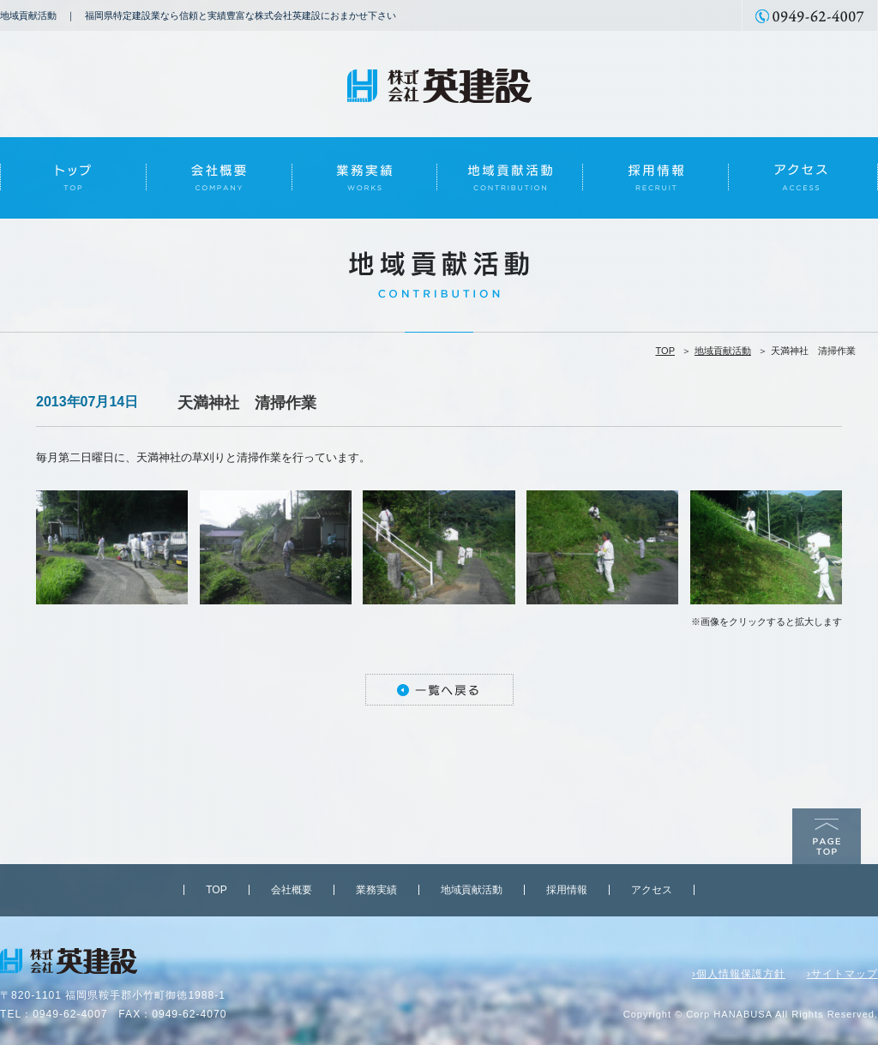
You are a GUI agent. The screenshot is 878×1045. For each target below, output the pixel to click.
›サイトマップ (842, 974)
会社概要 (291, 890)
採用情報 (566, 890)
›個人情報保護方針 (738, 974)
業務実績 (376, 890)
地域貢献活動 (723, 350)
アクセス (651, 890)
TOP (665, 350)
